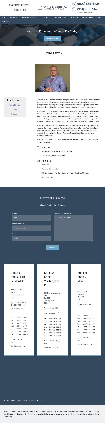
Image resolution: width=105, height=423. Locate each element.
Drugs (15, 109)
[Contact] (5, 22)
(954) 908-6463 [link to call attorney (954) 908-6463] (18, 305)
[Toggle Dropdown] (17, 17)
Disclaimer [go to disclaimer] (36, 401)
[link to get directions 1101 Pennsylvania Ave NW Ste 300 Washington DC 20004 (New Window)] (52, 299)
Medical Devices (15, 105)
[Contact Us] (52, 38)
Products (14, 114)
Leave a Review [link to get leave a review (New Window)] (52, 313)
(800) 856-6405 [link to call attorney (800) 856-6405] (18, 302)
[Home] (4, 18)
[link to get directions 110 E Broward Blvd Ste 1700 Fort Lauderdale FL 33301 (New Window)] (19, 295)
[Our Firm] (74, 18)
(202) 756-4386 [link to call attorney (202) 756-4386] (51, 308)
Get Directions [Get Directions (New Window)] (18, 346)
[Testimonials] (87, 18)
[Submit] (52, 247)
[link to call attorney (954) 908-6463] (85, 9)
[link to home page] (52, 8)
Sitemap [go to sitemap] (26, 401)
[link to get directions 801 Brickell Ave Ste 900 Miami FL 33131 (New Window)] (85, 297)
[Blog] (99, 18)
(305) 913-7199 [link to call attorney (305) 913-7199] (84, 304)
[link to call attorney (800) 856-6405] (85, 4)
